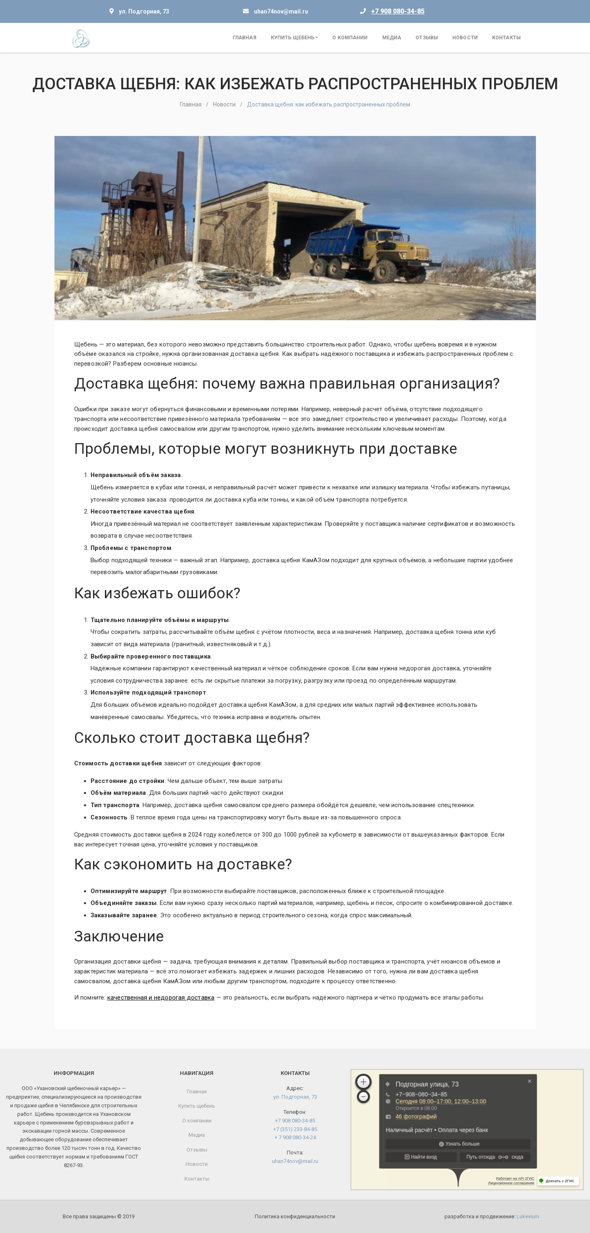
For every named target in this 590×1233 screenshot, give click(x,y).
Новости (465, 38)
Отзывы (426, 38)
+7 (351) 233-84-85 (295, 1129)
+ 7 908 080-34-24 (295, 1137)
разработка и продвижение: (492, 1216)
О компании (350, 38)
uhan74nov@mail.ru (281, 11)
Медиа (392, 38)
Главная (244, 38)
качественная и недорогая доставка (161, 997)
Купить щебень (292, 38)
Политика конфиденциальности (295, 1216)
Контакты (506, 38)
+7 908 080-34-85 (397, 11)
